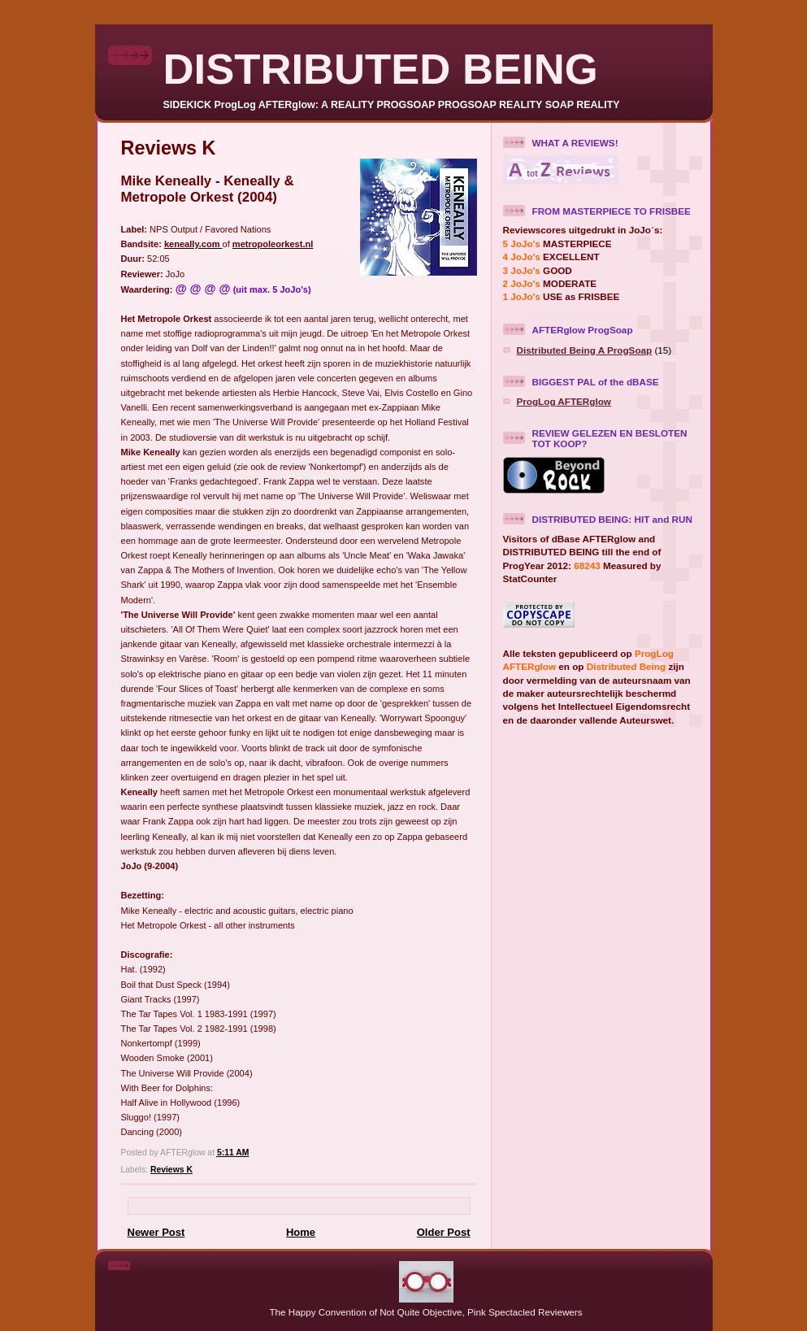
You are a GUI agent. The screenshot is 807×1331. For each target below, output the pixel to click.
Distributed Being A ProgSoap (585, 350)
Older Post (444, 1232)
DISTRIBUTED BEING (380, 69)
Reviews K (171, 1169)
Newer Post (156, 1232)
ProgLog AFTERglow (564, 401)
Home (300, 1232)
